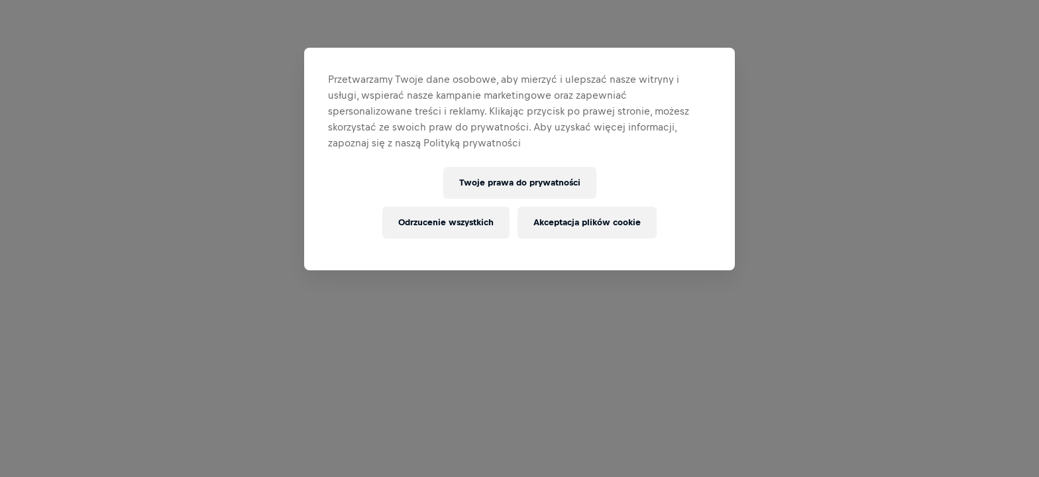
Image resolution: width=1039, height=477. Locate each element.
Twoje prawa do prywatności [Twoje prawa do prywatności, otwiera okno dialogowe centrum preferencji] (519, 182)
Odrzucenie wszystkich (446, 222)
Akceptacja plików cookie (587, 222)
